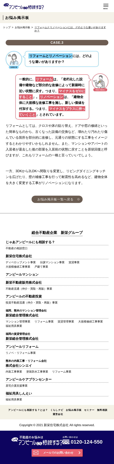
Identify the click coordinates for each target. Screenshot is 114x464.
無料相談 (102, 410)
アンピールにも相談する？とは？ (28, 410)
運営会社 (58, 414)
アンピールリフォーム (22, 347)
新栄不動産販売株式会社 (24, 282)
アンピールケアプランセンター (29, 379)
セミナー (89, 410)
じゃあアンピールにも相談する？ (30, 242)
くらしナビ (56, 410)
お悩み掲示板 (22, 27)
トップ (7, 27)
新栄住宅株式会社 (19, 256)
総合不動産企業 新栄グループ (57, 233)
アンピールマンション (22, 274)
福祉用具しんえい (19, 393)
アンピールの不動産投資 (24, 296)
